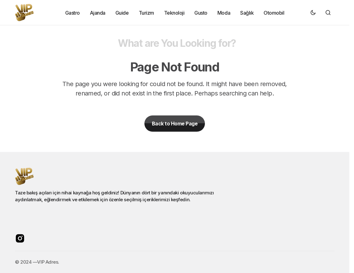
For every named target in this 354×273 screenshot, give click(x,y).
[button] (313, 12)
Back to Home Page (175, 123)
